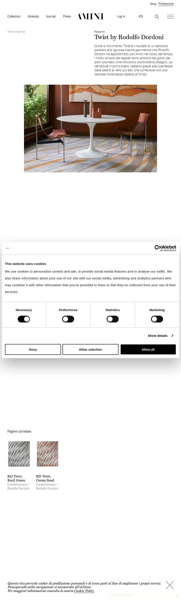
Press (67, 16)
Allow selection (90, 349)
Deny (33, 349)
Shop (153, 4)
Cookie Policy (84, 591)
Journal (51, 16)
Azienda (33, 16)
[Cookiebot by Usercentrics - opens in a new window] (157, 248)
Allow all (148, 349)
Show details (158, 335)
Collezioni (13, 16)
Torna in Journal (16, 31)
